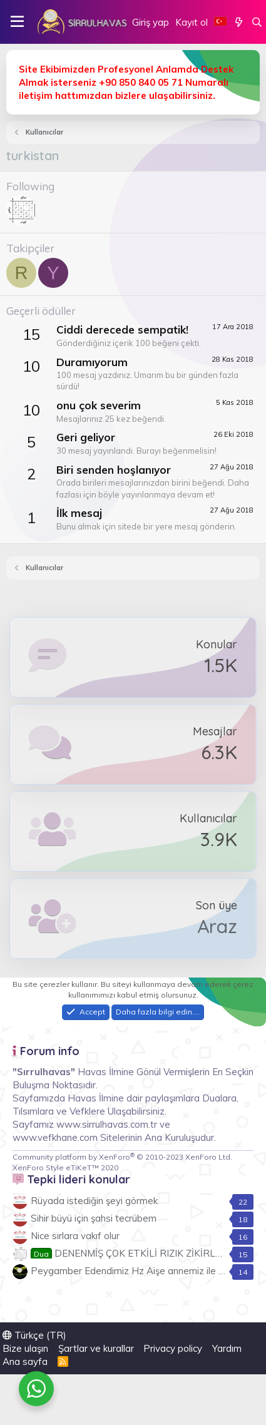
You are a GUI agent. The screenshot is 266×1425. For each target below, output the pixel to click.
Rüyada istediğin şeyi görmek (94, 1201)
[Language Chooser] (220, 22)
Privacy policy (172, 1348)
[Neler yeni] (239, 22)
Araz (217, 926)
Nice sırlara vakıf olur (75, 1236)
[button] (17, 22)
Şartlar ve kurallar (96, 1348)
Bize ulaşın (25, 1348)
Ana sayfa (25, 1361)
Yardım (227, 1348)
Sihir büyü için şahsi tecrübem (93, 1218)
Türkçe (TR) (34, 1335)
